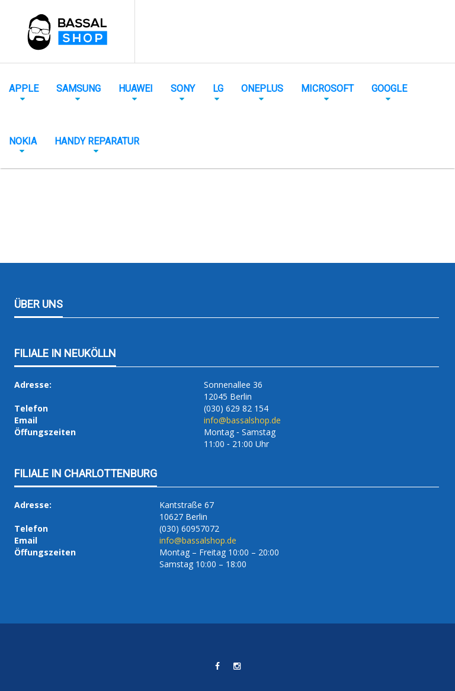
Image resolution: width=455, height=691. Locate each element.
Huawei (135, 88)
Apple (24, 88)
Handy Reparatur (97, 141)
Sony (183, 88)
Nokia (23, 141)
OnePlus (262, 88)
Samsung (78, 88)
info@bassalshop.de (242, 420)
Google (389, 88)
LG (218, 88)
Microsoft (327, 88)
